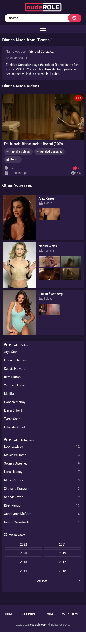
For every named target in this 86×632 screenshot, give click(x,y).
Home (9, 614)
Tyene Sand (12, 419)
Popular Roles (18, 345)
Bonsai (14, 159)
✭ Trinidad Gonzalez (49, 151)
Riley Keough (42, 505)
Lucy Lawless (42, 447)
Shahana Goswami (42, 489)
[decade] (43, 580)
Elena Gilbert (13, 410)
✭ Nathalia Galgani (18, 151)
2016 (23, 571)
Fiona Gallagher (15, 360)
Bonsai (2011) (15, 69)
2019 (62, 553)
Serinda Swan (42, 497)
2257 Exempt (71, 614)
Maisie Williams (42, 455)
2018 (23, 562)
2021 (62, 544)
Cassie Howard (14, 368)
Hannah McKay (14, 402)
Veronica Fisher (15, 385)
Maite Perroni (42, 480)
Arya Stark (11, 352)
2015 (62, 571)
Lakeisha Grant (14, 427)
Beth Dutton (12, 377)
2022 (23, 544)
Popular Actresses (21, 440)
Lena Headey (42, 472)
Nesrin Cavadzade (42, 522)
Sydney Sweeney (42, 463)
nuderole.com (38, 624)
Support (29, 614)
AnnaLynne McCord (42, 514)
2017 (62, 562)
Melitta (9, 393)
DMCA (49, 614)
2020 (23, 553)
